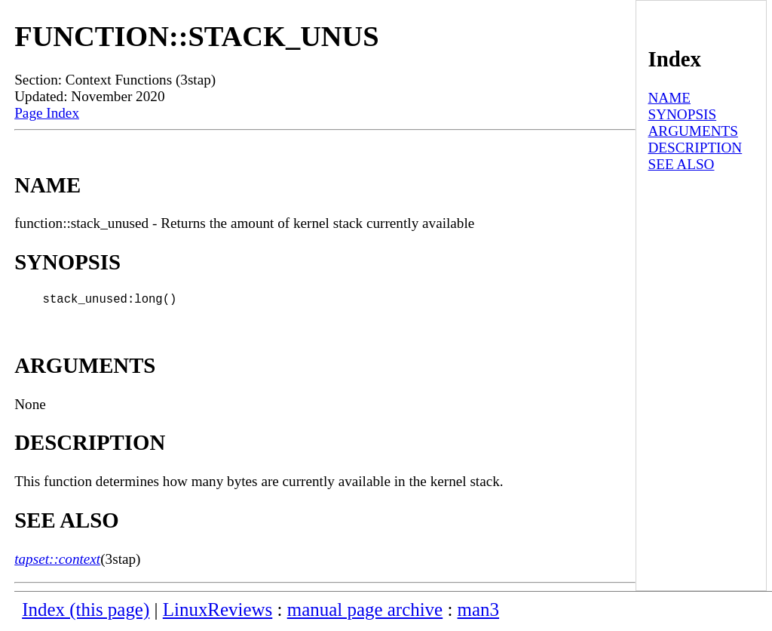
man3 (478, 612)
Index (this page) (85, 612)
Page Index (46, 113)
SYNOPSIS (682, 114)
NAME (669, 98)
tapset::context (57, 562)
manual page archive (365, 612)
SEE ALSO (681, 164)
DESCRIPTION (695, 147)
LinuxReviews (218, 612)
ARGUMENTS (692, 131)
